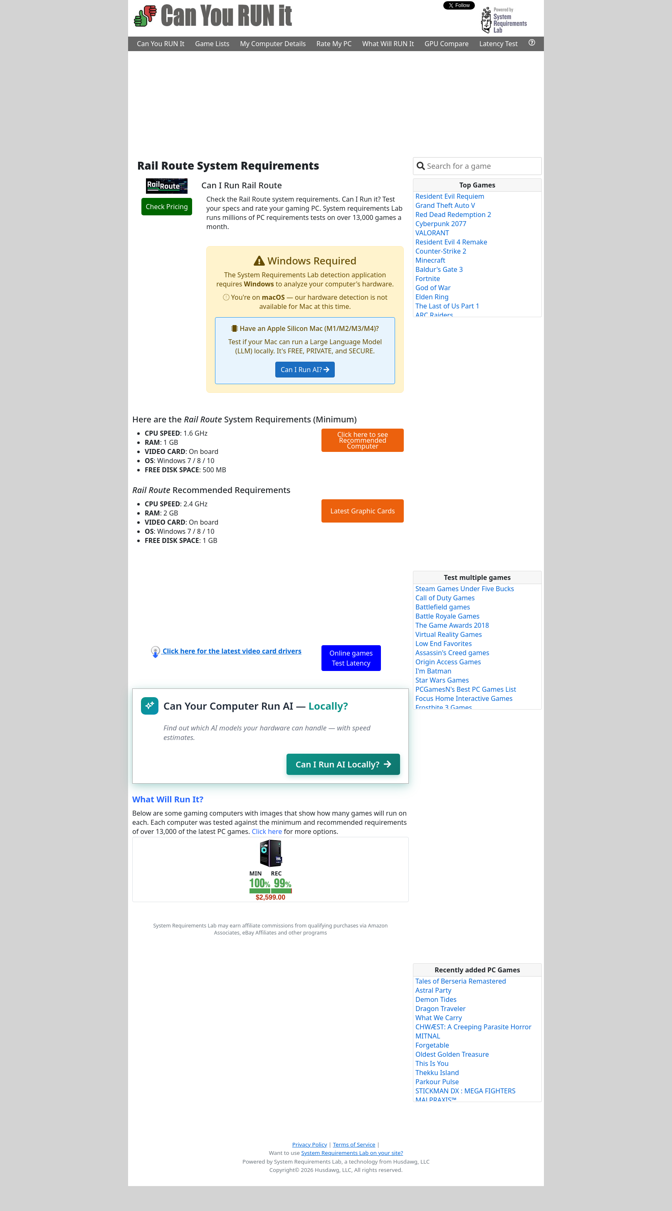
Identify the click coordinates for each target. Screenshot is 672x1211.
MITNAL (427, 1036)
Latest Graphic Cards (363, 510)
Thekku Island (437, 1072)
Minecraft (430, 260)
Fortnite (427, 278)
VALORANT (432, 232)
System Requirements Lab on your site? (352, 1153)
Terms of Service (354, 1144)
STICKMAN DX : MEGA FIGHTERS (465, 1090)
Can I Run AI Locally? (343, 764)
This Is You (432, 1063)
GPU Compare (447, 43)
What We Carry (438, 1017)
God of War (433, 287)
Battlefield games (442, 607)
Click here (267, 831)
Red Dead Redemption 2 (453, 214)
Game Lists (212, 43)
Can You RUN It (160, 43)
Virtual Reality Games (448, 634)
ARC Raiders (434, 315)
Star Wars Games (442, 680)
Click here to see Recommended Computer (362, 440)
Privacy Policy (309, 1144)
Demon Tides (436, 999)
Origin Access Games (448, 661)
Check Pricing (167, 206)
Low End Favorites (443, 643)
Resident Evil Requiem (449, 196)
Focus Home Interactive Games (464, 698)
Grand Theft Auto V (445, 205)
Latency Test (498, 43)
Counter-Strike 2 (440, 251)
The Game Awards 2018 (452, 625)
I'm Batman (433, 671)
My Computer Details (273, 43)
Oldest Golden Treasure (452, 1054)
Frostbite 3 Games (443, 707)
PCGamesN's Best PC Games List (465, 689)
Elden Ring (432, 296)
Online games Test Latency (351, 658)
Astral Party (433, 990)
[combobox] (482, 166)
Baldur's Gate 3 (439, 269)
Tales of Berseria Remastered (460, 981)
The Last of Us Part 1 (447, 306)
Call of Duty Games (445, 597)
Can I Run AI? (305, 369)
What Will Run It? (167, 799)
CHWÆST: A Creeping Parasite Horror (473, 1026)
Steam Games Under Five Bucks (464, 588)
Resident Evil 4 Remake (451, 242)
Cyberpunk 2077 (441, 223)
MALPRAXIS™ (436, 1100)
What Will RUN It (388, 43)
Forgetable (432, 1045)
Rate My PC (334, 43)
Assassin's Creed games (452, 652)
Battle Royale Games (447, 616)
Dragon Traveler (440, 1008)
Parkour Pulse (437, 1081)
